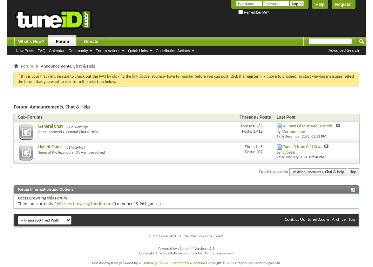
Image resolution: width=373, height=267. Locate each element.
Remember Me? (253, 12)
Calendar (57, 51)
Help (320, 4)
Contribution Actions (173, 51)
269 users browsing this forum (82, 203)
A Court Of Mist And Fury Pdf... (309, 126)
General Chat (50, 126)
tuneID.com (318, 219)
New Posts (25, 51)
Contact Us (295, 219)
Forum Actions (108, 51)
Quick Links (138, 51)
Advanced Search (343, 50)
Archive (339, 219)
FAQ (42, 51)
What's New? (31, 41)
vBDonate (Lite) (150, 263)
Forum (62, 41)
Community (78, 51)
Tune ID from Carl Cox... (303, 146)
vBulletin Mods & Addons (185, 263)
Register (343, 4)
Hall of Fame (50, 146)
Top (353, 172)
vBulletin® (186, 248)
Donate (91, 41)
